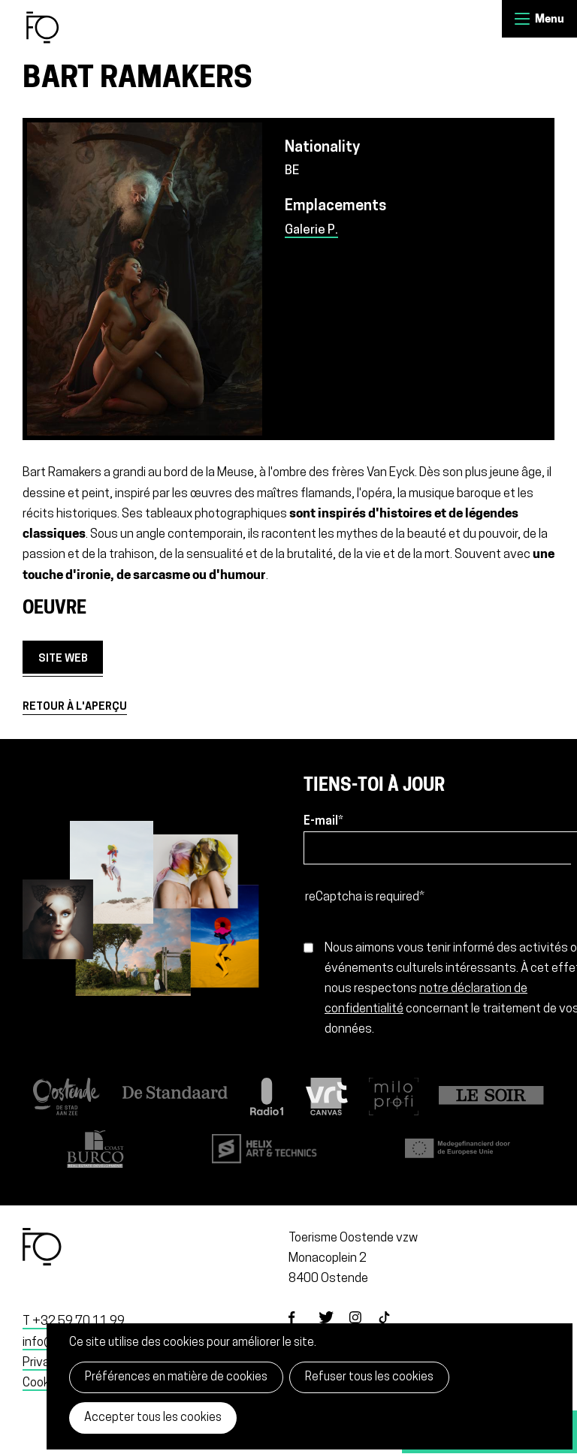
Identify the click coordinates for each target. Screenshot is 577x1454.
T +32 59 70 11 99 (74, 1321)
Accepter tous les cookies (153, 1418)
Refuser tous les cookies (369, 1377)
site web (63, 659)
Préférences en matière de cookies (176, 1377)
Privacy (42, 1362)
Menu (522, 19)
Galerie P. (311, 230)
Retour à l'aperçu (75, 707)
